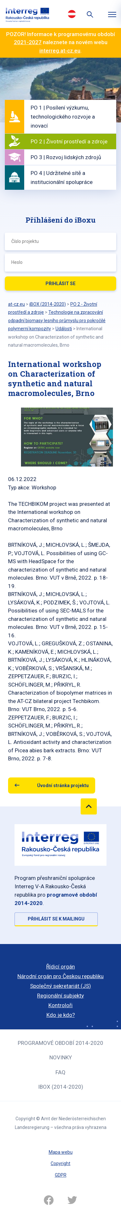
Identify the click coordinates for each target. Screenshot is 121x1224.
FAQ (60, 1072)
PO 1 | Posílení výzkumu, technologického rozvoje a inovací (63, 116)
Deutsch (72, 14)
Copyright (60, 1163)
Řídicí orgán (60, 966)
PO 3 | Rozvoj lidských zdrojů (66, 157)
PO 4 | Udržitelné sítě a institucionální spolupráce (62, 177)
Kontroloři (60, 1005)
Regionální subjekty (60, 995)
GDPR (60, 1175)
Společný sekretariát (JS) (60, 986)
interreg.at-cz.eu (59, 50)
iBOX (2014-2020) (60, 1087)
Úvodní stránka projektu (63, 785)
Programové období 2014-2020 (60, 1043)
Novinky (60, 1057)
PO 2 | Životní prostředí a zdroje (69, 141)
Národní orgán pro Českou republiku (60, 976)
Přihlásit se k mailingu (56, 918)
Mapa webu (61, 1152)
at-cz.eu (16, 304)
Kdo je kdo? (60, 1015)
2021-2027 (28, 42)
